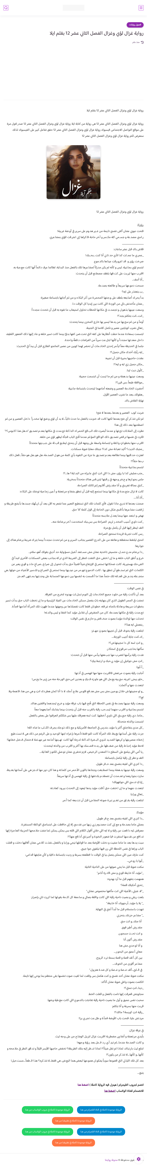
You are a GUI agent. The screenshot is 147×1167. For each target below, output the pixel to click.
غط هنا (81, 1085)
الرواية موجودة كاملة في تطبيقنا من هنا (73, 1121)
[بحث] (5, 7)
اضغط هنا (110, 1091)
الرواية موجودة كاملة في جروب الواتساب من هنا (47, 1110)
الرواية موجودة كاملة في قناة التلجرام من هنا (101, 1110)
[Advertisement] (73, 69)
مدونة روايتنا (111, 1160)
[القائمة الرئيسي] (141, 7)
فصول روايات (135, 25)
